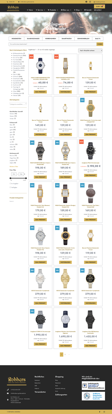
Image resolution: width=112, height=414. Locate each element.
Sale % (97, 39)
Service (40, 10)
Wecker (15, 95)
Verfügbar (14, 187)
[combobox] (18, 103)
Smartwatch (67, 39)
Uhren (15, 91)
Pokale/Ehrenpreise (18, 70)
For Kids (15, 60)
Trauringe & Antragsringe (17, 88)
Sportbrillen (16, 83)
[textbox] (18, 104)
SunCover (16, 85)
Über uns (66, 10)
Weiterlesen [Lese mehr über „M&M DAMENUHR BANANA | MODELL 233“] (65, 92)
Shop (78, 10)
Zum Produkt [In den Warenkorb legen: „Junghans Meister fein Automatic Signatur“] (65, 346)
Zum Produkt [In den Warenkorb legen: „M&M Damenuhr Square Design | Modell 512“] (65, 220)
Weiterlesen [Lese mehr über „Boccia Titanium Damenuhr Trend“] (40, 134)
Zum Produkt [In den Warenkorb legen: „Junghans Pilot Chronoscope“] (90, 175)
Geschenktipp (17, 62)
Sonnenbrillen (83, 39)
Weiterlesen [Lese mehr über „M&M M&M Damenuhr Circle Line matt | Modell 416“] (65, 262)
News (30, 10)
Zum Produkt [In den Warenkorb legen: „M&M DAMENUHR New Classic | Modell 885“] (40, 177)
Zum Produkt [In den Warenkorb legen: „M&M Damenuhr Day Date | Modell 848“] (90, 220)
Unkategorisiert (17, 93)
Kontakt (88, 10)
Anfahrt (97, 10)
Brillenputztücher (18, 53)
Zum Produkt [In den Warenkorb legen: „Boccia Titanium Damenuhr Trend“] (90, 92)
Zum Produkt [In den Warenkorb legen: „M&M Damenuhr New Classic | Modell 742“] (40, 262)
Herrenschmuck (17, 66)
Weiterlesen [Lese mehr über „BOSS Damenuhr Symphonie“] (65, 303)
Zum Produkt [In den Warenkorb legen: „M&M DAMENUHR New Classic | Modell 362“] (65, 177)
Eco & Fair (16, 58)
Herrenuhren (50, 39)
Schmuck (15, 77)
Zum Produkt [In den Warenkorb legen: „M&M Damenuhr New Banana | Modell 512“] (40, 220)
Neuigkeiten (16, 39)
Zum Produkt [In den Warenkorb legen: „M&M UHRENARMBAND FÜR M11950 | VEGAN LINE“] (40, 92)
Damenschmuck (33, 39)
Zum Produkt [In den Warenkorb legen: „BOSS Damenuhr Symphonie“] (40, 303)
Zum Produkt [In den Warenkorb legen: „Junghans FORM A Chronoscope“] (40, 344)
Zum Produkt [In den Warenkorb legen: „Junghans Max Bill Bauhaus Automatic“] (90, 346)
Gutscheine (16, 64)
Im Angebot (14, 184)
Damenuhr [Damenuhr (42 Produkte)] (12, 201)
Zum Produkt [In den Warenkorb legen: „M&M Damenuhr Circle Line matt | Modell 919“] (90, 134)
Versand (42, 88)
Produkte (53, 10)
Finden (99, 44)
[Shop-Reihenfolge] (90, 50)
